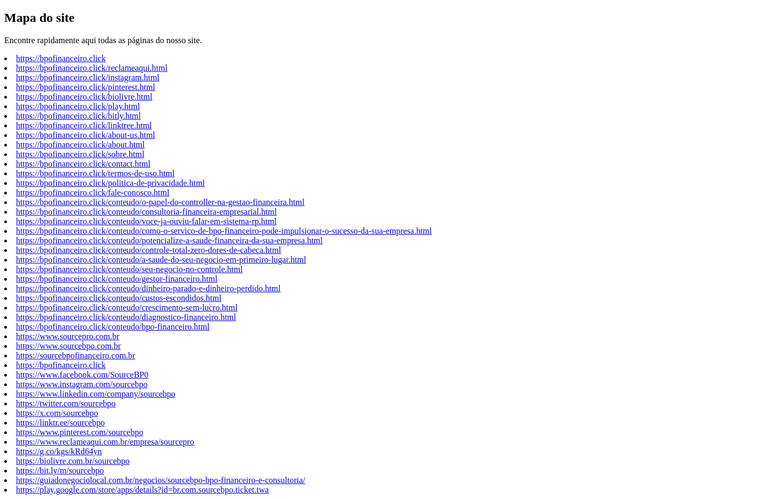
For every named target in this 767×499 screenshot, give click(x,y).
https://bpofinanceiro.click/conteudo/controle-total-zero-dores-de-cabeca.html (148, 250)
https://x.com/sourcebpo (57, 413)
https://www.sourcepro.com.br (67, 336)
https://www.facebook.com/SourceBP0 (82, 374)
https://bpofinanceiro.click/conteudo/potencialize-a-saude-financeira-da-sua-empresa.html (169, 240)
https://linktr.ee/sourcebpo (60, 422)
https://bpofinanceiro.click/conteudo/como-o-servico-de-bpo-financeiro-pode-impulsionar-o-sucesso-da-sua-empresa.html (224, 230)
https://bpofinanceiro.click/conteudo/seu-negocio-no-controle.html (129, 269)
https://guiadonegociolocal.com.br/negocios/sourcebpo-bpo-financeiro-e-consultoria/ (160, 480)
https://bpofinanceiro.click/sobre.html (80, 154)
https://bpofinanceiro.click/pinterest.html (85, 87)
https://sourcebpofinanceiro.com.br (75, 355)
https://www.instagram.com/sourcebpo (82, 384)
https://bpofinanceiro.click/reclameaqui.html (91, 67)
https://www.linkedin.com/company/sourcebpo (95, 393)
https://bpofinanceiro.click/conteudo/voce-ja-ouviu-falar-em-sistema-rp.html (146, 221)
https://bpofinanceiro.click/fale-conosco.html (92, 192)
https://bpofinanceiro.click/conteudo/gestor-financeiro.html (116, 278)
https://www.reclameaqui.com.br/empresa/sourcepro (105, 441)
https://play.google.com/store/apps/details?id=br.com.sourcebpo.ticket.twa (142, 489)
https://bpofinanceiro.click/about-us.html (85, 135)
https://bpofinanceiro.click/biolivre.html (84, 96)
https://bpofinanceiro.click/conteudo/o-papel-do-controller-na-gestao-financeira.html (160, 202)
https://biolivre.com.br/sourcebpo (72, 460)
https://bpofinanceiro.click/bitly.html (78, 115)
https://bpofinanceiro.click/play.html (78, 106)
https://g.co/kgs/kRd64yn (59, 451)
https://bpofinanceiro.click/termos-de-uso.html (95, 173)
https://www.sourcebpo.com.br (68, 345)
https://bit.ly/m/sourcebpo (60, 470)
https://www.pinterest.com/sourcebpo (79, 432)
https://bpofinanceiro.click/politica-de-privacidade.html (110, 182)
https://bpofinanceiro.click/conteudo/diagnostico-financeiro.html (126, 317)
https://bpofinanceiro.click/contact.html (83, 163)
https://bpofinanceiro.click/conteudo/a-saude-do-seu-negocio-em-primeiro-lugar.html (161, 259)
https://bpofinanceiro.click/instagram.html (87, 77)
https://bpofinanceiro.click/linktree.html (84, 125)
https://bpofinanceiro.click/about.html (80, 144)
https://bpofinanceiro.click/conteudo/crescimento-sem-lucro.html (127, 307)
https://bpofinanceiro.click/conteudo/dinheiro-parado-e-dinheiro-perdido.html (148, 288)
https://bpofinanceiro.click (60, 58)
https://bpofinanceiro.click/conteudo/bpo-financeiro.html (112, 326)
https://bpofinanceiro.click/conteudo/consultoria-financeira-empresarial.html (146, 211)
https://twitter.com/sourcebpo (66, 403)
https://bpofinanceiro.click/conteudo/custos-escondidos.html (119, 297)
